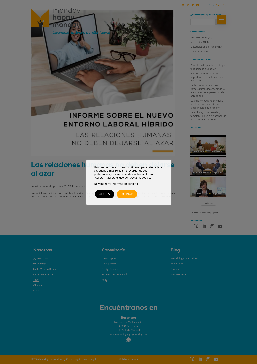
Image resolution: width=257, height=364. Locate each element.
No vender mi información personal (116, 184)
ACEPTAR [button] (127, 194)
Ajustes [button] (104, 194)
